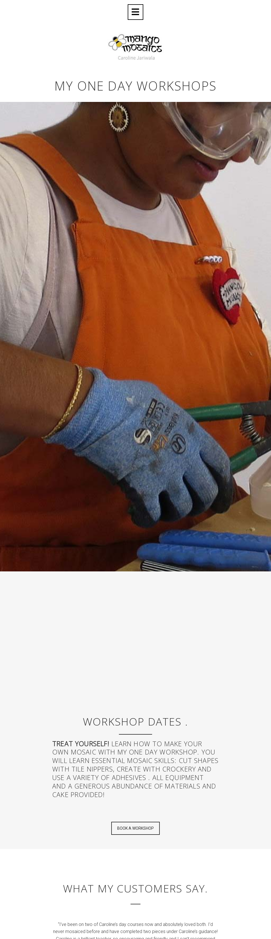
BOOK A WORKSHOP (135, 828)
